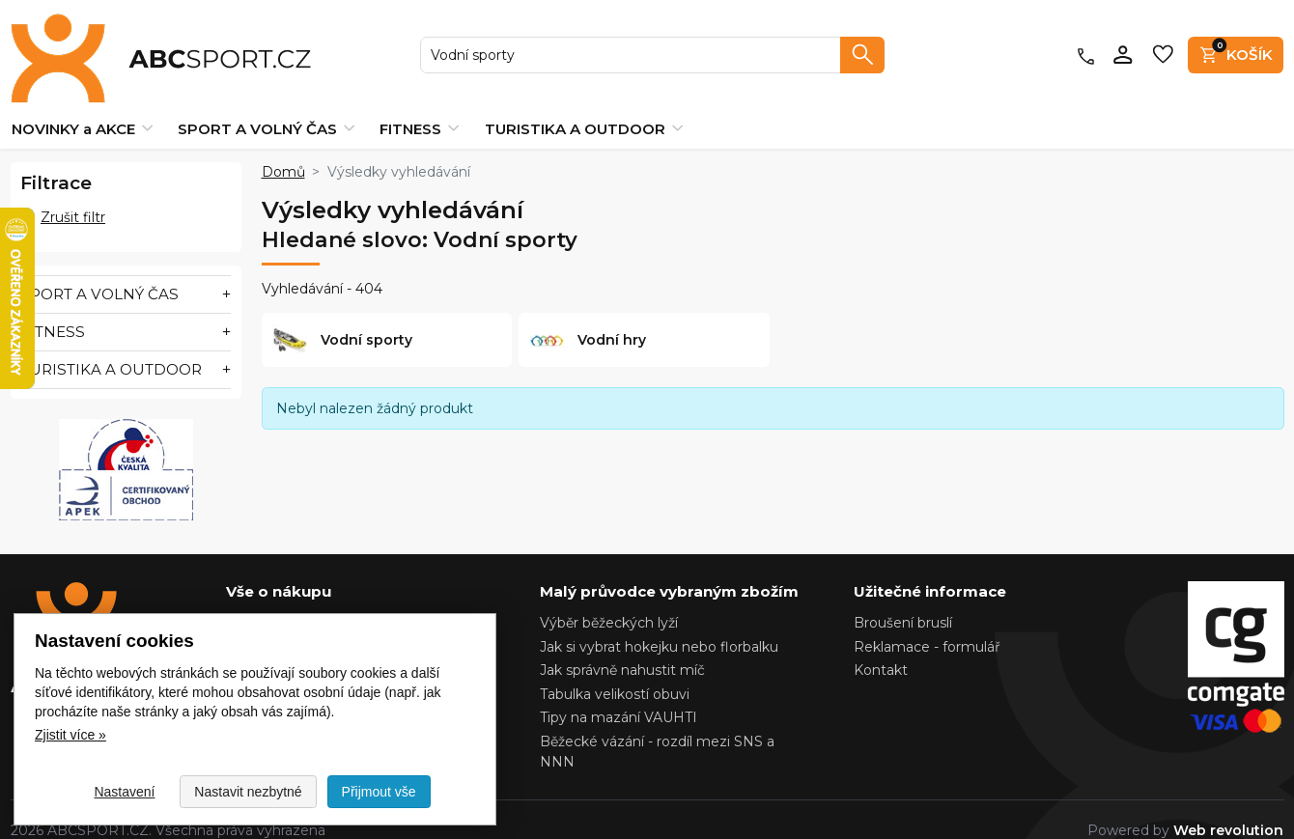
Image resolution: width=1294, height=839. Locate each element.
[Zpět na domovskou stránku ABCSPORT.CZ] (124, 44)
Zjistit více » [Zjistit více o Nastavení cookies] (70, 734)
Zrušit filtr (62, 195)
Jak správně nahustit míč (622, 648)
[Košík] (1235, 44)
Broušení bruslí (903, 600)
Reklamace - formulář (927, 624)
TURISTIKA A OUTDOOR (584, 107)
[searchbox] (631, 44)
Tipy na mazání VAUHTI (618, 695)
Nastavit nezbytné (247, 791)
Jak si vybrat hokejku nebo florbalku (659, 624)
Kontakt (881, 648)
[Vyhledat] (862, 44)
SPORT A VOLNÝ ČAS (266, 107)
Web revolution (1228, 808)
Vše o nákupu (278, 569)
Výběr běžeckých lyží (609, 600)
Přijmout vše (379, 791)
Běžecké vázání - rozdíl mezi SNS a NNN (657, 729)
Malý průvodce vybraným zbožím (669, 569)
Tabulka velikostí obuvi (614, 672)
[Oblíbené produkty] (1163, 44)
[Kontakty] (1086, 44)
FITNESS (419, 107)
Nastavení (124, 791)
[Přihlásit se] (1123, 44)
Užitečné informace (930, 569)
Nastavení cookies (287, 600)
